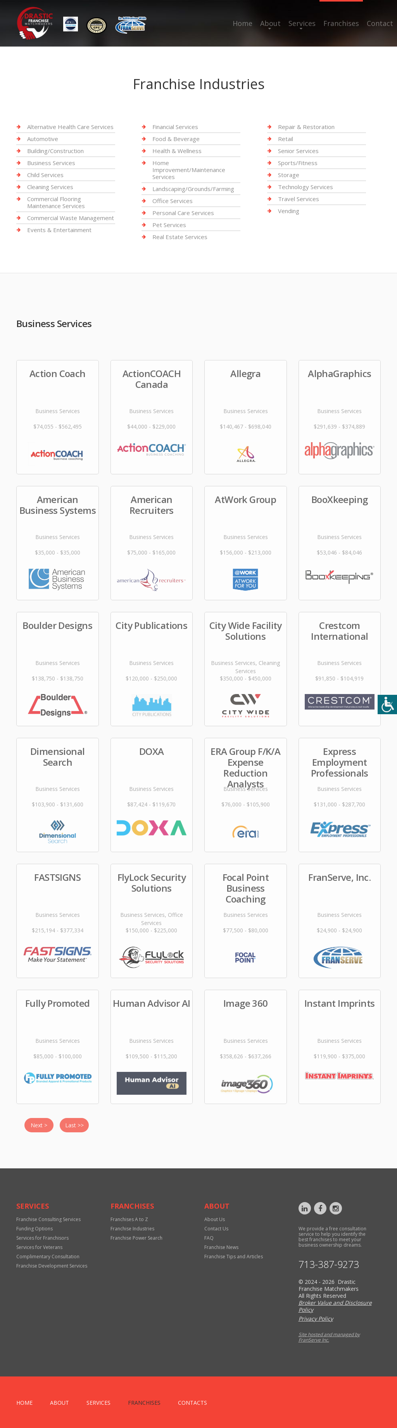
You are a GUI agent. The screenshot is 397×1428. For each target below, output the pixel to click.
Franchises (341, 23)
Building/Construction (55, 151)
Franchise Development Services (51, 1266)
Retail (285, 139)
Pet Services (169, 225)
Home (242, 23)
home (24, 1402)
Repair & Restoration (306, 127)
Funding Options (34, 1228)
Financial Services (175, 127)
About (270, 23)
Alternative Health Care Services (70, 127)
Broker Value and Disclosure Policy (335, 1306)
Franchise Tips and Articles (233, 1256)
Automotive (42, 139)
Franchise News (221, 1247)
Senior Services (298, 151)
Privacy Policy (316, 1318)
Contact (380, 23)
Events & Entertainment (59, 230)
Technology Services (305, 187)
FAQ (209, 1238)
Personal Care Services (183, 213)
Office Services (172, 201)
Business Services (51, 163)
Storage (288, 175)
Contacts (192, 1402)
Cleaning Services (50, 187)
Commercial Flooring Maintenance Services (56, 202)
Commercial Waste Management (70, 218)
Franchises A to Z (129, 1219)
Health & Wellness (177, 151)
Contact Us (216, 1228)
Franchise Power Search (136, 1238)
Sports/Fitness (298, 163)
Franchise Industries (132, 1228)
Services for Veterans (39, 1247)
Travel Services (298, 199)
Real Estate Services (179, 237)
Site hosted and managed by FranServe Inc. (329, 1337)
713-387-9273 (329, 1264)
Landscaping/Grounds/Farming (193, 189)
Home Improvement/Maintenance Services (188, 170)
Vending (288, 211)
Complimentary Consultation (47, 1256)
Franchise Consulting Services (48, 1219)
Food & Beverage (176, 139)
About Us (214, 1219)
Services (302, 23)
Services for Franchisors (42, 1238)
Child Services (45, 175)
